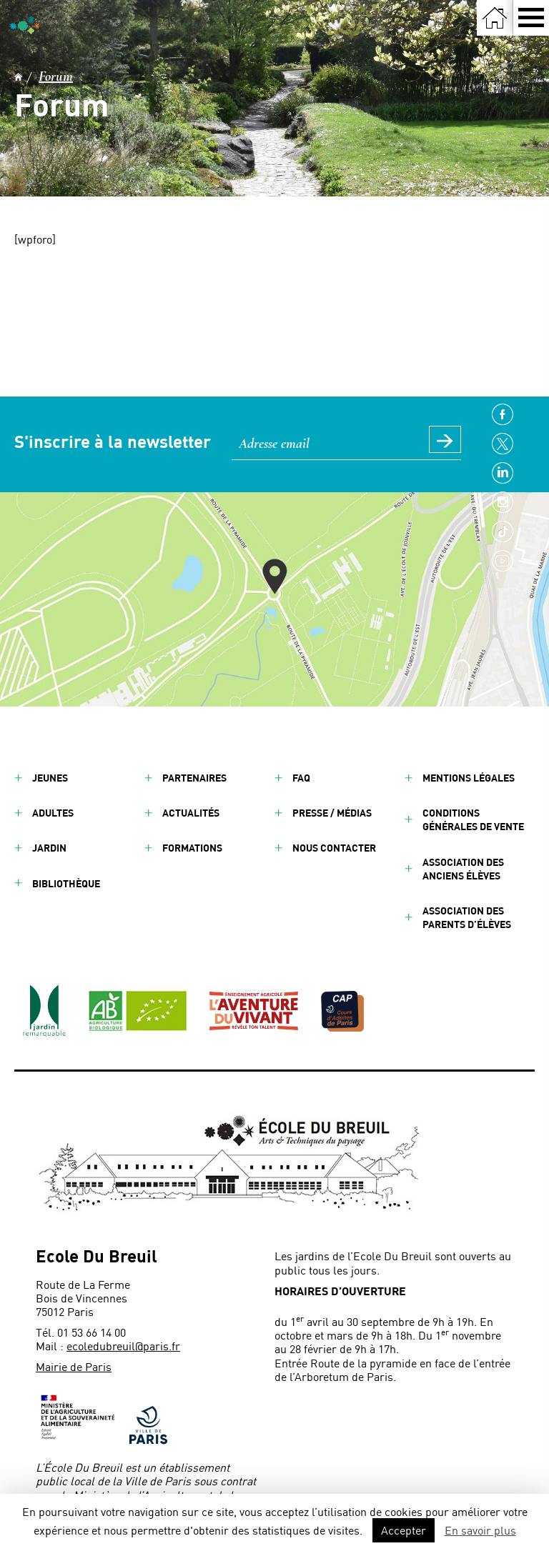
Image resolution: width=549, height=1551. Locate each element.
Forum (56, 77)
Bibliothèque (66, 883)
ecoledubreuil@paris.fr (123, 1345)
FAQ (301, 778)
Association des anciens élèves (463, 869)
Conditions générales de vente (473, 819)
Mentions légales (468, 778)
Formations (192, 848)
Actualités (190, 813)
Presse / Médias (332, 813)
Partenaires (194, 778)
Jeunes (50, 778)
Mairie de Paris (74, 1366)
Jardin (49, 848)
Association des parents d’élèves (466, 917)
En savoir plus (480, 1530)
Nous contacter (334, 848)
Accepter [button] (403, 1530)
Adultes (53, 813)
